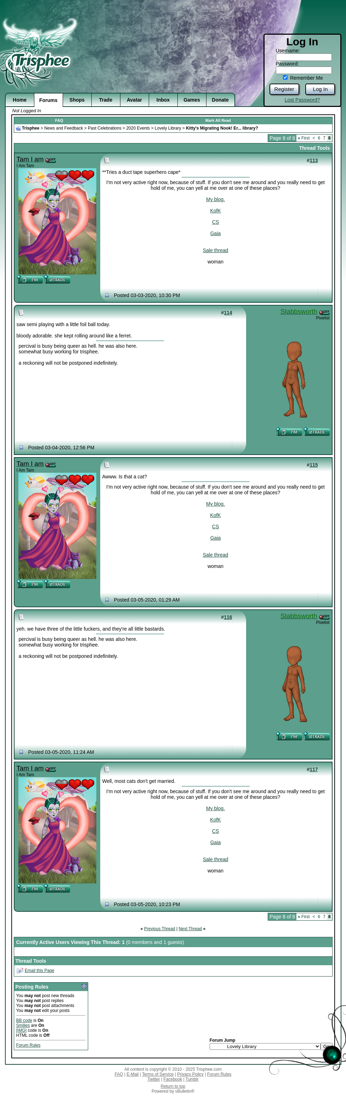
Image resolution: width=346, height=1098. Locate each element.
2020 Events (138, 128)
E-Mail (132, 1074)
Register (284, 89)
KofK (215, 211)
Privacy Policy (190, 1074)
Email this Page (39, 970)
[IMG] (21, 1030)
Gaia (215, 233)
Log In (320, 89)
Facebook (172, 1079)
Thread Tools (314, 148)
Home (20, 100)
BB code (24, 1020)
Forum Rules (28, 1045)
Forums (48, 100)
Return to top (173, 1086)
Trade (105, 100)
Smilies (23, 1025)
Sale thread (215, 250)
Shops (77, 100)
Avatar (134, 100)
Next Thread (190, 928)
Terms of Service (158, 1074)
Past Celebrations (104, 128)
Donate (220, 100)
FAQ (59, 120)
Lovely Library (168, 128)
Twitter (153, 1079)
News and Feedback (63, 128)
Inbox (163, 100)
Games (191, 100)
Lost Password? (302, 100)
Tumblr (192, 1079)
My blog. (215, 199)
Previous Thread (159, 928)
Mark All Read (218, 120)
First (304, 138)
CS (215, 222)
